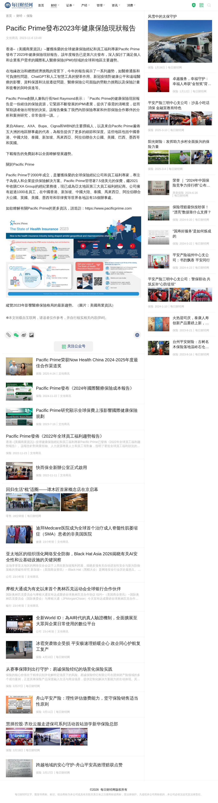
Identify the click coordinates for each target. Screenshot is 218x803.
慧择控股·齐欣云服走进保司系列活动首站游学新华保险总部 (62, 724)
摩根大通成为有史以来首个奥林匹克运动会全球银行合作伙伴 (63, 588)
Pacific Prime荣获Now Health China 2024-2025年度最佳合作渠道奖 (87, 362)
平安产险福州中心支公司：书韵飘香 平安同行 (191, 257)
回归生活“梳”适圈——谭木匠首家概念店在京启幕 (52, 489)
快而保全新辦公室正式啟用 (61, 467)
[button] (55, 5)
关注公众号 (73, 346)
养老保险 (178, 192)
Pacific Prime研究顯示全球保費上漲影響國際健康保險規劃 (87, 413)
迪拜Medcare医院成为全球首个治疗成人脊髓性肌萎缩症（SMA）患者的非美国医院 (87, 531)
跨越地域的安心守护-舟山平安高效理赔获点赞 (79, 764)
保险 (30, 15)
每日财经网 (107, 789)
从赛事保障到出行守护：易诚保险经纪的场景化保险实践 (59, 669)
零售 (8, 516)
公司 (8, 576)
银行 (8, 605)
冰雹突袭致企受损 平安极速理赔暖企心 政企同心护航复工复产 (88, 646)
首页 (9, 15)
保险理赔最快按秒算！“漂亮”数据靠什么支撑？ (192, 209)
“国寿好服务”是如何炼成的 (192, 233)
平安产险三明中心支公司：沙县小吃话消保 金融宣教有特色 (178, 105)
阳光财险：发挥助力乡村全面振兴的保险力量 (178, 144)
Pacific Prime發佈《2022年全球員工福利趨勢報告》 (55, 436)
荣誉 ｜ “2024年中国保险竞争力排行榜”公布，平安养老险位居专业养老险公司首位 (191, 183)
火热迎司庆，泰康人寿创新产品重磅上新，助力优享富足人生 (191, 321)
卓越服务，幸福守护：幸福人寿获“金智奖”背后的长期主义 (192, 82)
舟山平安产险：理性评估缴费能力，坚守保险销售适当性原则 (87, 701)
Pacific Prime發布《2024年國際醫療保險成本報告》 (85, 388)
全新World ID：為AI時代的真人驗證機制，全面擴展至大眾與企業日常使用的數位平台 (86, 620)
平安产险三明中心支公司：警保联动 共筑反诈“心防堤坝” (179, 281)
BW (101, 318)
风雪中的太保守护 (162, 16)
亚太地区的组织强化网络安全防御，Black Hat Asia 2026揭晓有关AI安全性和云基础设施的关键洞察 (72, 556)
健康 (39, 541)
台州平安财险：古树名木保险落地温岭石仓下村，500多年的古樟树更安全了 (192, 345)
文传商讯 (12, 38)
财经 (19, 15)
